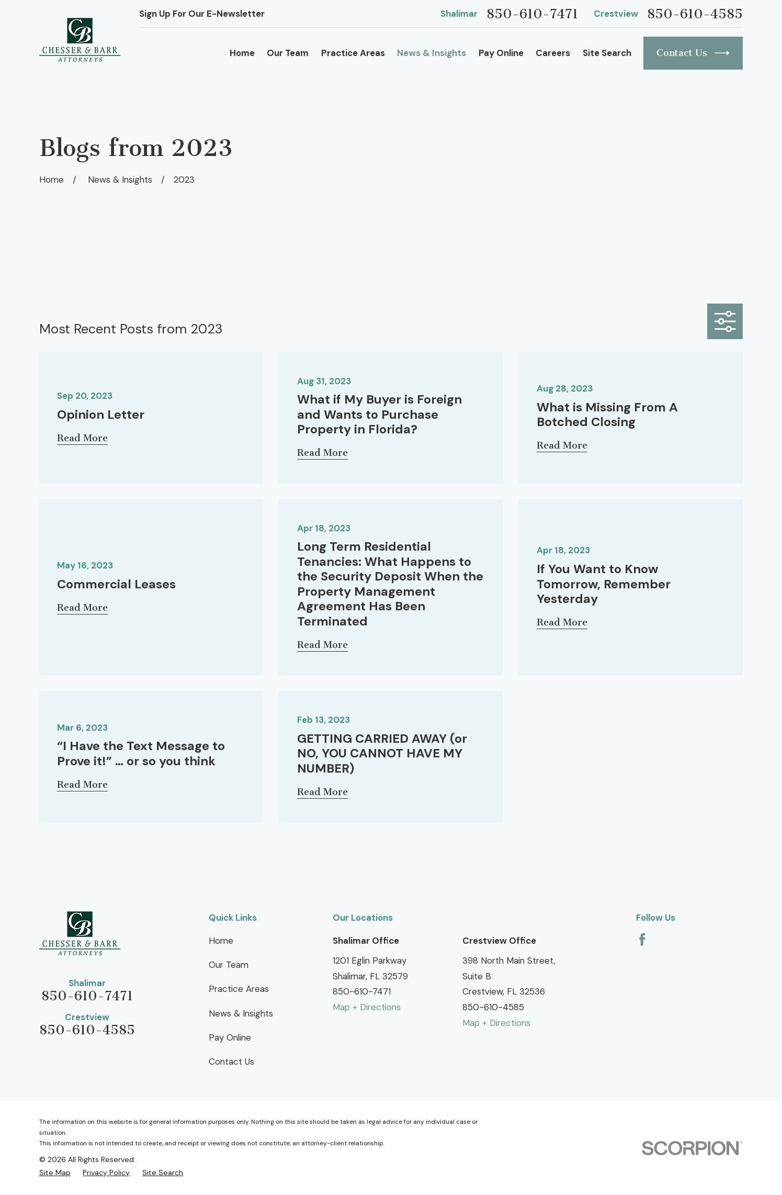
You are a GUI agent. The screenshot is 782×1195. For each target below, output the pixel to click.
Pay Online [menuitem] (501, 53)
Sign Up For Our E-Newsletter (202, 13)
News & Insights (241, 1013)
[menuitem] (55, 1172)
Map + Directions (367, 1007)
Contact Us (692, 53)
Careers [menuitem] (553, 53)
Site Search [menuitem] (607, 53)
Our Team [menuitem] (288, 53)
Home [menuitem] (242, 53)
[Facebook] (642, 939)
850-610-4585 (695, 14)
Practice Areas (239, 989)
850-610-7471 (532, 14)
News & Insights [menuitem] (431, 53)
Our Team (228, 964)
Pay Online (230, 1037)
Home (221, 940)
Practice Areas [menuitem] (353, 53)
